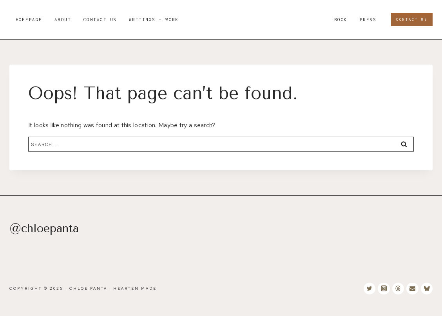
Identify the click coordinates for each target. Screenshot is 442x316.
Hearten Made (135, 288)
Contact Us (100, 19)
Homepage (29, 19)
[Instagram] (383, 288)
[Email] (412, 288)
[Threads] (398, 288)
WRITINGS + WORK (154, 19)
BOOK (341, 19)
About (62, 19)
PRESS (368, 19)
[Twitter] (369, 288)
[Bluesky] (427, 288)
